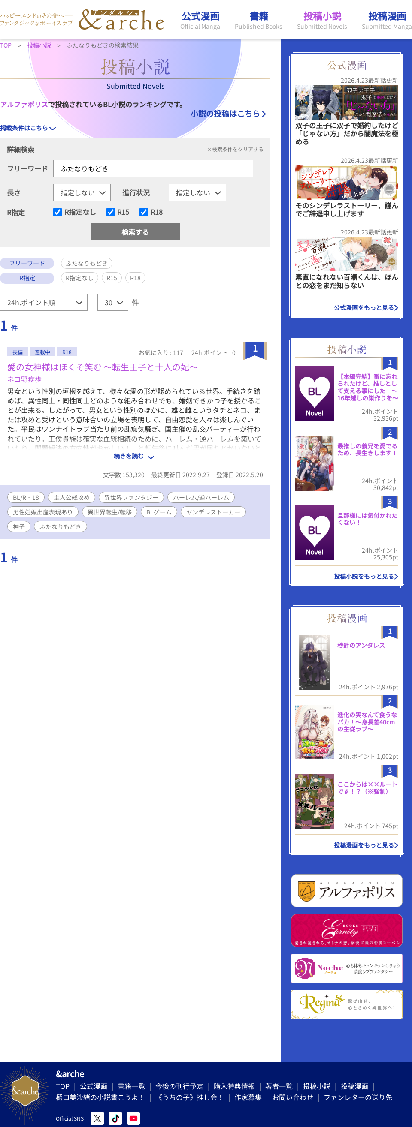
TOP (63, 1086)
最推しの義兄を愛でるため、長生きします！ (367, 449)
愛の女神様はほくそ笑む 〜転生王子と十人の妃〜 (102, 367)
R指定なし (80, 212)
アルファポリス (24, 104)
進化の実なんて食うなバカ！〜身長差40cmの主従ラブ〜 (367, 721)
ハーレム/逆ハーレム (201, 497)
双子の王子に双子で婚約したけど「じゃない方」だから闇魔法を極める (346, 133)
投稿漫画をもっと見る (364, 844)
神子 (19, 526)
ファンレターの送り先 (358, 1097)
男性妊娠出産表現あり (43, 512)
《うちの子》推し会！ (189, 1097)
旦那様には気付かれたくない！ (367, 519)
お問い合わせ (292, 1097)
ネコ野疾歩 (24, 379)
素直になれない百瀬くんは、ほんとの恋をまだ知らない (346, 281)
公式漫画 (93, 1086)
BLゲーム (159, 512)
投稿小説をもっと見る (364, 576)
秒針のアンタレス (361, 645)
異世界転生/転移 (110, 512)
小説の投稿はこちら (225, 113)
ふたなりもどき (60, 526)
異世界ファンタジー (131, 497)
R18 (157, 212)
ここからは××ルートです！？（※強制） (367, 788)
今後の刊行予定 (179, 1086)
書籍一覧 (131, 1086)
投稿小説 (316, 1086)
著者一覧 (279, 1086)
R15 (123, 212)
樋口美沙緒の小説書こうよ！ (100, 1097)
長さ (14, 192)
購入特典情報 (234, 1086)
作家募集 (248, 1097)
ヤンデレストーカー (213, 512)
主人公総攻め (72, 497)
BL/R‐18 (26, 497)
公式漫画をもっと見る (364, 307)
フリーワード (27, 168)
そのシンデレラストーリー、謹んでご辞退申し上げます (346, 209)
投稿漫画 (354, 1086)
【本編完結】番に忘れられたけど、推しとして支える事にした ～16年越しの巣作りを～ (367, 387)
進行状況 (136, 192)
